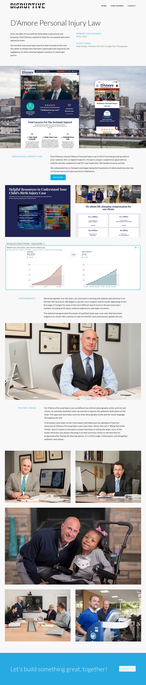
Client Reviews (117, 6)
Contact (132, 6)
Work (103, 6)
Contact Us (127, 669)
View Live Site (58, 177)
